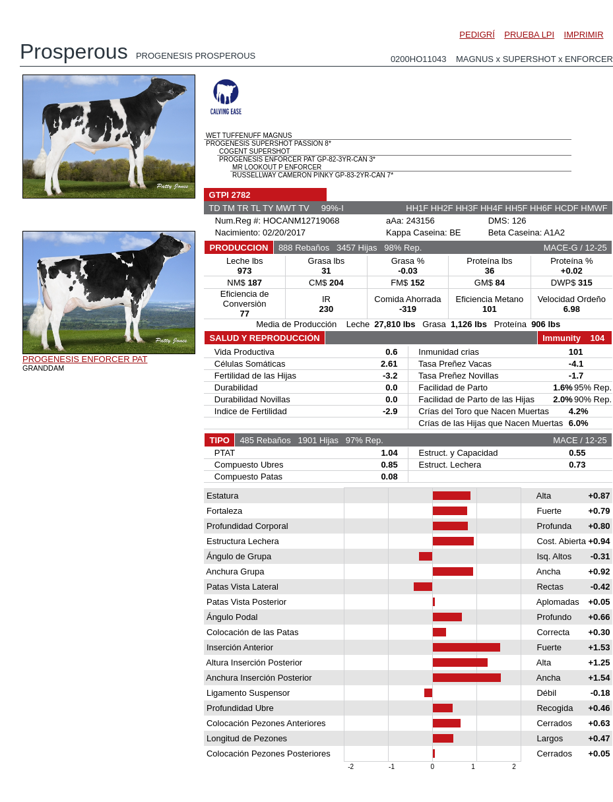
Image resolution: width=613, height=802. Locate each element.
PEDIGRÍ (476, 35)
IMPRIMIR (584, 35)
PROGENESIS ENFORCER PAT (85, 359)
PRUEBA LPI (529, 35)
